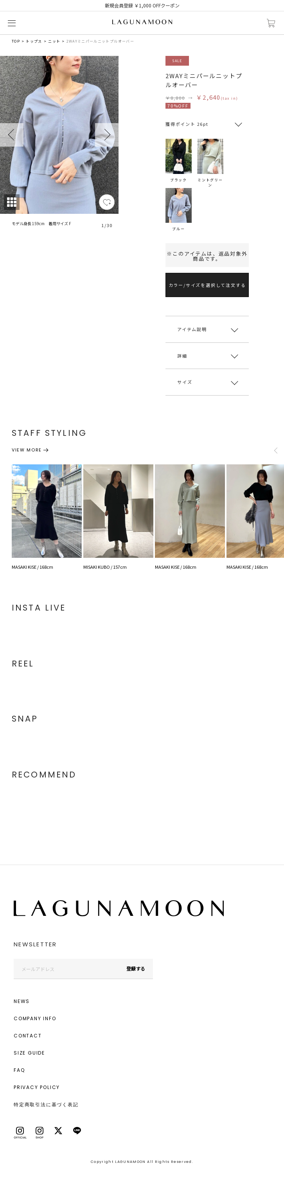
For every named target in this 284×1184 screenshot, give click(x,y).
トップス (34, 41)
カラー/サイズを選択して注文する (207, 285)
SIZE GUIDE (29, 1053)
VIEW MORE (27, 450)
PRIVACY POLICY (37, 1087)
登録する (135, 968)
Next (107, 135)
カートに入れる (271, 23)
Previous (11, 135)
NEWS (22, 1001)
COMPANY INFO (35, 1018)
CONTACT (28, 1035)
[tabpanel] (59, 146)
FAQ (19, 1070)
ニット (54, 41)
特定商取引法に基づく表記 (46, 1104)
